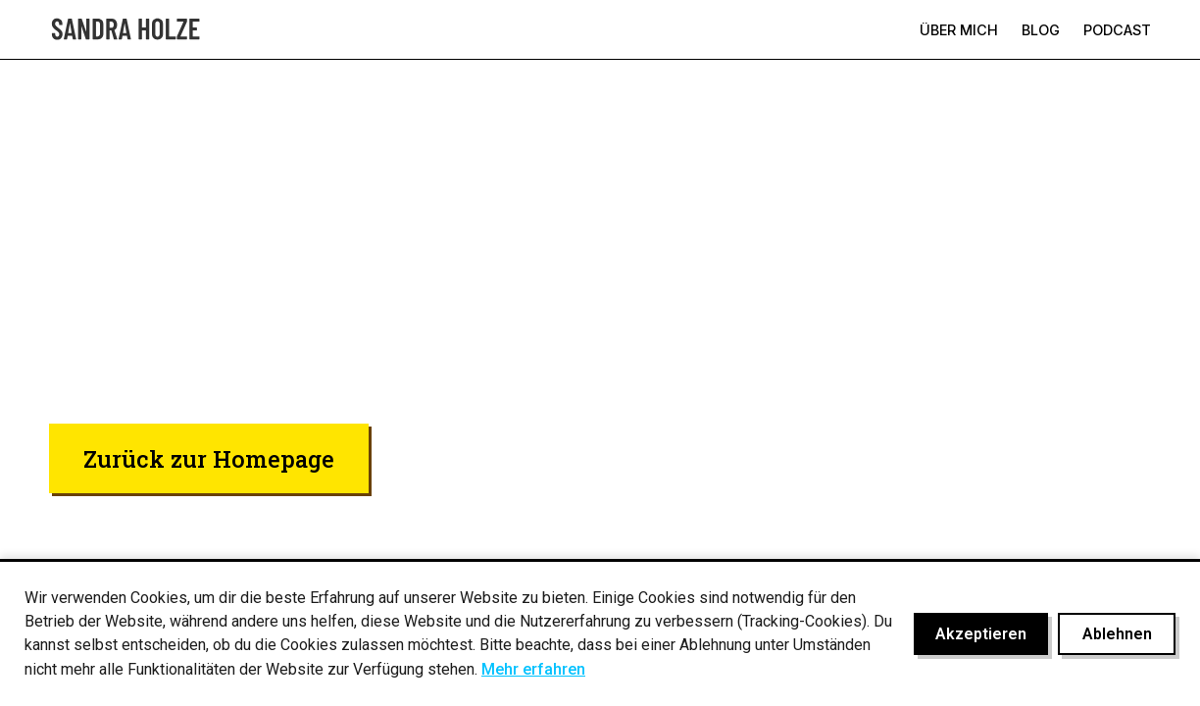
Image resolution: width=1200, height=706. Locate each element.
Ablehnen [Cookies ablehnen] (1117, 634)
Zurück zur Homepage (208, 458)
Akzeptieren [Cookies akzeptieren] (980, 634)
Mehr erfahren (533, 669)
